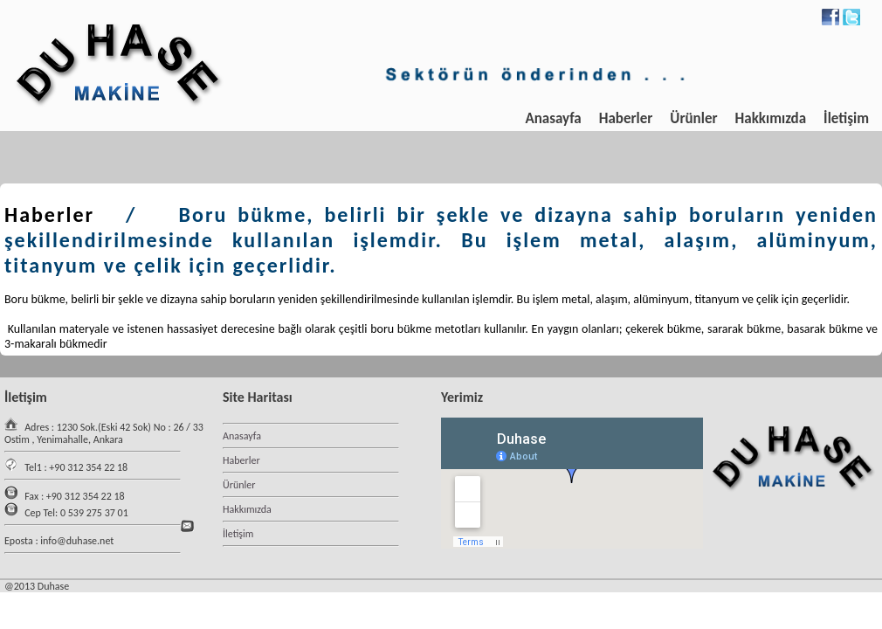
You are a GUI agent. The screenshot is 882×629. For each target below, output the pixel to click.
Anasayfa (553, 118)
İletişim (846, 118)
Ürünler (693, 118)
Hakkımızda (771, 118)
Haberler (626, 118)
